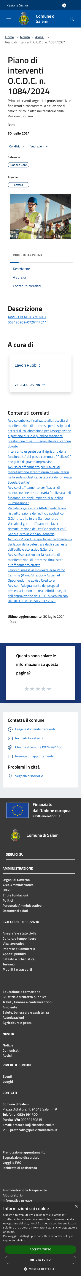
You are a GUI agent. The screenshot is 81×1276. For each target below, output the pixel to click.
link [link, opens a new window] (23, 1240)
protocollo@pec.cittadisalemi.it (33, 1129)
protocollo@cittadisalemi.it (33, 1124)
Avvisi (39, 37)
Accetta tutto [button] (40, 1249)
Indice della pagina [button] (27, 255)
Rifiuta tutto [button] (40, 1260)
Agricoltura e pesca (17, 1022)
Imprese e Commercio (19, 948)
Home (9, 37)
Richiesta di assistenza (20, 1167)
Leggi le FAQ (12, 1162)
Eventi (7, 1076)
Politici (8, 900)
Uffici (7, 890)
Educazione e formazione (21, 991)
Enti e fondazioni (15, 895)
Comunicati (11, 1050)
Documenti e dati (15, 910)
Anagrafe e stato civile (19, 933)
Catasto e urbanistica (19, 959)
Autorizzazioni (13, 1017)
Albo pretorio (13, 1195)
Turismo (9, 964)
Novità (25, 37)
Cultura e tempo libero (19, 938)
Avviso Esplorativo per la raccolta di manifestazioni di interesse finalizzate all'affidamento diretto (35, 559)
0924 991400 (27, 1114)
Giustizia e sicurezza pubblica (24, 996)
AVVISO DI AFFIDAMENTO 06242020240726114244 (27, 319)
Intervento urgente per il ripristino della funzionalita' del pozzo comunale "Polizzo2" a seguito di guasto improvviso (39, 456)
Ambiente (10, 1007)
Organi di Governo (16, 879)
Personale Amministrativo (22, 905)
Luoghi (8, 1081)
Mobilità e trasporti (17, 969)
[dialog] (40, 1239)
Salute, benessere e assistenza (26, 1012)
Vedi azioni (40, 146)
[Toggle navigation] (8, 18)
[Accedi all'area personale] (64, 5)
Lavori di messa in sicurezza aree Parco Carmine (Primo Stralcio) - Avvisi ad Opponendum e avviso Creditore (36, 575)
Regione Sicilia (17, 5)
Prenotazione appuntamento (24, 1152)
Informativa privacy (17, 1200)
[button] (40, 1269)
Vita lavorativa (13, 943)
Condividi (18, 146)
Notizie (8, 1045)
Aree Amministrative (18, 884)
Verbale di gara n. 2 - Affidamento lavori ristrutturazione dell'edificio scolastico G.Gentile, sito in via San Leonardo (37, 513)
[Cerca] (72, 18)
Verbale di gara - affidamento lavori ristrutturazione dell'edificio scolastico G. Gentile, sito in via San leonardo (37, 528)
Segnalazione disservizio (21, 1157)
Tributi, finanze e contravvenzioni (27, 1002)
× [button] (76, 1206)
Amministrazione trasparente (25, 1190)
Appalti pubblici (14, 953)
